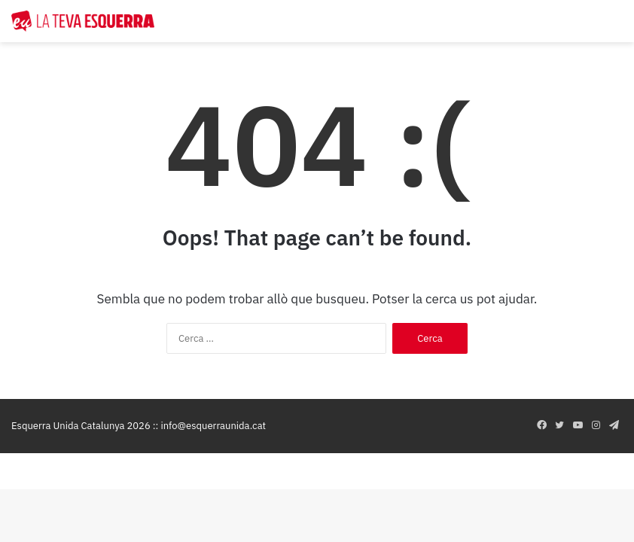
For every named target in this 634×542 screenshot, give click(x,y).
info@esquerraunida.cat (213, 425)
